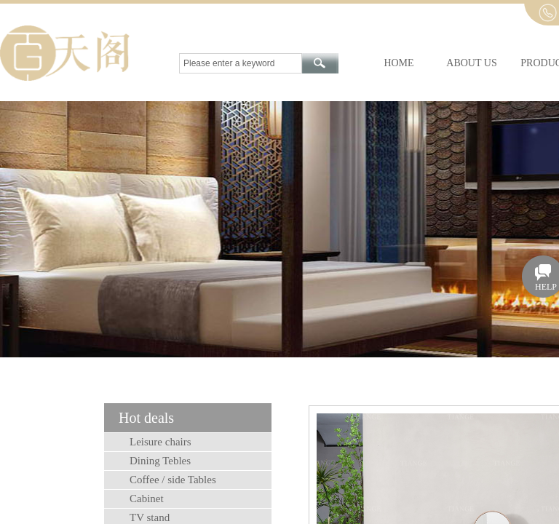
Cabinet (147, 498)
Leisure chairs (160, 442)
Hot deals (146, 418)
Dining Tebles (160, 461)
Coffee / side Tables (173, 479)
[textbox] (240, 63)
